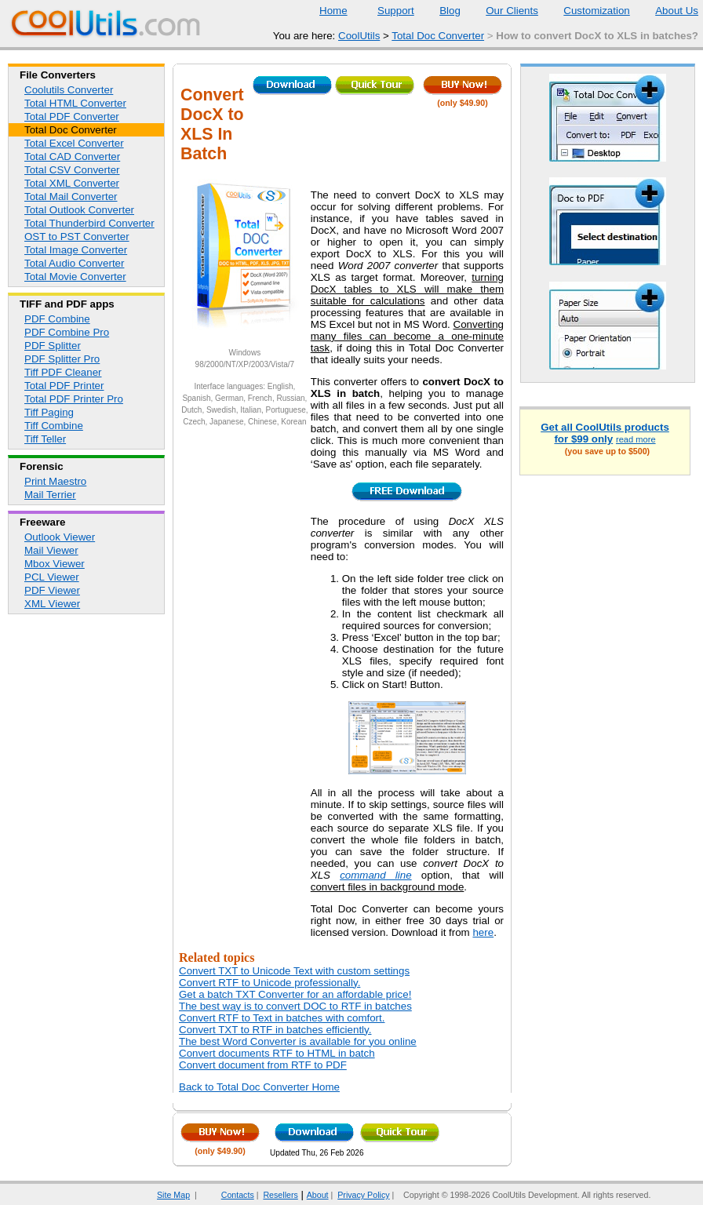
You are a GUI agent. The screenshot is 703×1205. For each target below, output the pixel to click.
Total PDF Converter (71, 116)
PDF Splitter (52, 345)
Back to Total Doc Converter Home (259, 1087)
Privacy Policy (363, 1195)
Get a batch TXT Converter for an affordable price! (295, 994)
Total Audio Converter (74, 263)
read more (636, 439)
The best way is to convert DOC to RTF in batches (295, 1006)
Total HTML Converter (75, 103)
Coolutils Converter (68, 90)
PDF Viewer (52, 590)
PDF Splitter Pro (62, 359)
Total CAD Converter (72, 156)
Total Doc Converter (438, 36)
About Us (667, 10)
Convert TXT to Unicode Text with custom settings (294, 971)
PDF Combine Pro (66, 332)
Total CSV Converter (71, 170)
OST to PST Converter (76, 236)
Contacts (228, 1195)
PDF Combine (57, 319)
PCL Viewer (51, 577)
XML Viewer (52, 604)
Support (386, 10)
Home (333, 10)
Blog (440, 10)
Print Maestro (55, 481)
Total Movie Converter (75, 276)
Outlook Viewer (59, 537)
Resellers (280, 1195)
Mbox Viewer (54, 564)
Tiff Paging (49, 412)
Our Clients (502, 10)
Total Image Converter (75, 250)
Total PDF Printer (64, 385)
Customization (586, 10)
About (318, 1195)
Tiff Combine (53, 425)
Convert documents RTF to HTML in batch (277, 1053)
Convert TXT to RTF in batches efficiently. (275, 1030)
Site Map (173, 1195)
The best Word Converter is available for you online (298, 1041)
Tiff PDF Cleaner (63, 372)
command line (375, 875)
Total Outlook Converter (79, 210)
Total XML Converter (71, 183)
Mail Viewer (51, 550)
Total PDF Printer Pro (73, 399)
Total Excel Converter (74, 143)
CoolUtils (359, 36)
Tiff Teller (45, 439)
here (483, 932)
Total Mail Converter (71, 196)
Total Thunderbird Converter (89, 223)
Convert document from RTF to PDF (263, 1065)
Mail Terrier (50, 495)
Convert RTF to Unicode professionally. (269, 982)
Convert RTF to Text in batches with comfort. (281, 1018)
